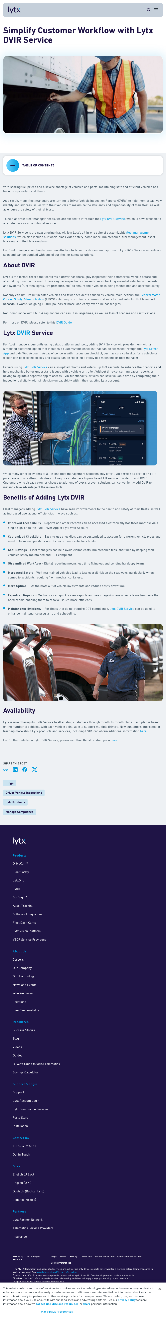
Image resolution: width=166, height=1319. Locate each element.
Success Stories (24, 1030)
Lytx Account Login (26, 1100)
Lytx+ (17, 888)
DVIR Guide (64, 322)
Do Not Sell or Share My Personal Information (118, 1256)
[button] (83, 165)
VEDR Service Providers (29, 939)
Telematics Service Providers (33, 1228)
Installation (20, 1126)
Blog (16, 1038)
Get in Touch (21, 1154)
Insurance (20, 1236)
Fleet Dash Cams (24, 922)
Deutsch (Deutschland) (28, 1191)
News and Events (25, 985)
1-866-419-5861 (24, 1146)
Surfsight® (20, 897)
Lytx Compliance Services (31, 1109)
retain (68, 1304)
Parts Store (20, 1117)
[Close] (159, 1289)
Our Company (22, 968)
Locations (19, 1001)
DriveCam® (20, 863)
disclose (57, 1304)
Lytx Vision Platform (27, 931)
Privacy (74, 1256)
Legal (54, 1256)
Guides (17, 1055)
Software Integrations (28, 914)
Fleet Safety (21, 872)
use (48, 1304)
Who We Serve (23, 993)
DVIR (23, 333)
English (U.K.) (22, 1182)
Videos (17, 1047)
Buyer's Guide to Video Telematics (36, 1064)
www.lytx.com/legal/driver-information (56, 1272)
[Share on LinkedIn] (15, 769)
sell (76, 1304)
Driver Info (86, 1256)
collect (40, 1304)
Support (18, 1092)
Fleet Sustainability (26, 1010)
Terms (63, 1256)
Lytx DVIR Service (112, 218)
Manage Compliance (19, 812)
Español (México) (24, 1199)
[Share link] (5, 769)
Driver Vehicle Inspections (24, 793)
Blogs (10, 783)
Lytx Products (15, 802)
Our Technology (24, 976)
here (143, 731)
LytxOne (18, 880)
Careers (18, 959)
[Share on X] (34, 769)
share (86, 1304)
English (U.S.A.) (23, 1174)
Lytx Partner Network (28, 1219)
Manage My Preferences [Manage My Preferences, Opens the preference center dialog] (57, 1311)
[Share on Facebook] (24, 769)
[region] (83, 1301)
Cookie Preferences (61, 1262)
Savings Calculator (25, 1072)
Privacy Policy (127, 1300)
